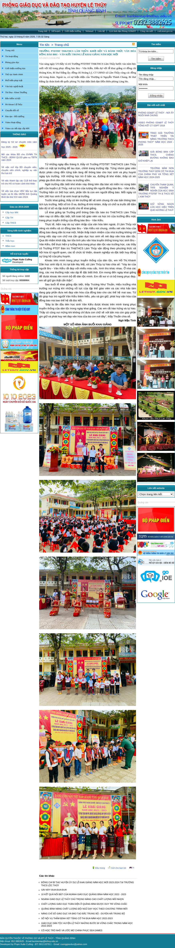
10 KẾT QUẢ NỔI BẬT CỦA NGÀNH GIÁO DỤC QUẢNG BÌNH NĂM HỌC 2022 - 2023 (83, 894)
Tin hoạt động (11, 56)
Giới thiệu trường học (15, 68)
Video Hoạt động (13, 122)
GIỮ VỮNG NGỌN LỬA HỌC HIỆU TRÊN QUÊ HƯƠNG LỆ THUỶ (162, 207)
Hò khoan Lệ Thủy (13, 104)
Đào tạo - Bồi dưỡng (14, 116)
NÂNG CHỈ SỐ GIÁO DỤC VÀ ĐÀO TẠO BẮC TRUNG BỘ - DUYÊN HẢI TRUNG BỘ (83, 913)
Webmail (89, 31)
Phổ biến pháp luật (13, 80)
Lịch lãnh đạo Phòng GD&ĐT (122, 31)
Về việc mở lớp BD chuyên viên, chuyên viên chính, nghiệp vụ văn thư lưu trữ (19, 170)
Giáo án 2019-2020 (19, 207)
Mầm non (10, 246)
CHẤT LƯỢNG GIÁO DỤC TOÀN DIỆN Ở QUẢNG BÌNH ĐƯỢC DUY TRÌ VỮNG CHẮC (84, 904)
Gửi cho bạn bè (118, 868)
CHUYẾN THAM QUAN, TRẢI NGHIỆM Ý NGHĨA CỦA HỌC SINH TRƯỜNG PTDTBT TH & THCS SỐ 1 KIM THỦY (156, 190)
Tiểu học (9, 241)
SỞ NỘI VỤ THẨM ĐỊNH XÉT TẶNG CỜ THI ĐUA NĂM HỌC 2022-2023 (77, 918)
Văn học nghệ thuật (14, 86)
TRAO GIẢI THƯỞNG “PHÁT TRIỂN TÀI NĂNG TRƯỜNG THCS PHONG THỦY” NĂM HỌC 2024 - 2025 (156, 139)
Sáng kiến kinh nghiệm (19, 230)
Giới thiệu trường (73, 31)
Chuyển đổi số (12, 110)
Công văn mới (146, 31)
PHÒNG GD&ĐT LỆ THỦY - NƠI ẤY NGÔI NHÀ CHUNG (156, 114)
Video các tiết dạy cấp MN (17, 128)
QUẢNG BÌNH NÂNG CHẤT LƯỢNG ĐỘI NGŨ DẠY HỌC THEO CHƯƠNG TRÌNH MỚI (84, 909)
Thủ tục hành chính (14, 74)
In (133, 867)
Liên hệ (101, 31)
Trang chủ (42, 31)
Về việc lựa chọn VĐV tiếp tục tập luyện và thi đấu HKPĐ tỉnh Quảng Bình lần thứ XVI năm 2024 (19, 194)
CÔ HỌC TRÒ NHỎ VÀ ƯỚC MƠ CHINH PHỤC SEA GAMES (71, 930)
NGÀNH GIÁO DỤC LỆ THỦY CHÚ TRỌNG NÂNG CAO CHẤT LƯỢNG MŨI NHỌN (82, 899)
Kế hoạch (56, 31)
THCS (8, 236)
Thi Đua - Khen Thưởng (16, 92)
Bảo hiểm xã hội (12, 98)
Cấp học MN (11, 212)
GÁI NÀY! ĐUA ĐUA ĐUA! (54, 890)
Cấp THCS (10, 223)
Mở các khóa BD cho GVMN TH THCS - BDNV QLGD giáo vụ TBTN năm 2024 (19, 157)
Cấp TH (9, 217)
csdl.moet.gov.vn (164, 31)
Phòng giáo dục (12, 62)
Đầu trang (100, 868)
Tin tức (45, 44)
